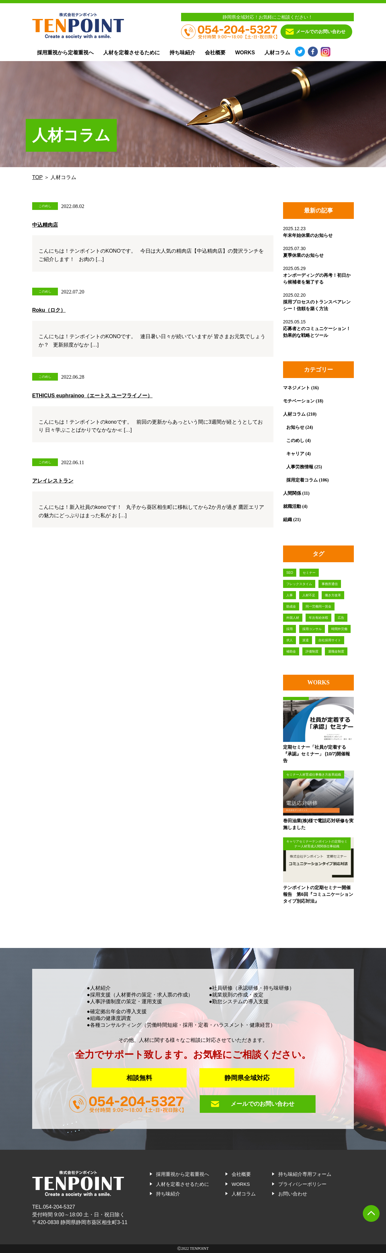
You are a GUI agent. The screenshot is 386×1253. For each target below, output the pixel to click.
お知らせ (295, 427)
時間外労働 (339, 629)
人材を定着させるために (131, 52)
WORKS (245, 52)
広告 (341, 617)
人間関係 (292, 493)
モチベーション (299, 400)
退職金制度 (336, 651)
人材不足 (308, 595)
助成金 (291, 606)
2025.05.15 (317, 328)
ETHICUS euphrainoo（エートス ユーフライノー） (92, 395)
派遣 (305, 640)
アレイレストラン (52, 480)
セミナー (309, 572)
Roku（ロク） (49, 310)
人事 (289, 595)
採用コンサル (312, 629)
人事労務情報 (299, 466)
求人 (289, 640)
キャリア (295, 453)
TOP (37, 177)
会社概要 (215, 52)
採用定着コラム (302, 479)
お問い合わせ (292, 1193)
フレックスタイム (299, 584)
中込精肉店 (45, 225)
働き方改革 (333, 595)
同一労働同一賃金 (318, 606)
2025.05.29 (317, 275)
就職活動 (292, 506)
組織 (287, 519)
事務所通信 (330, 584)
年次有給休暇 (318, 617)
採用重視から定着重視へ (65, 52)
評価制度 (312, 651)
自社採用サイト (329, 640)
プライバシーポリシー (302, 1184)
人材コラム (277, 52)
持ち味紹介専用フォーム (304, 1174)
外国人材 (292, 617)
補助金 (291, 651)
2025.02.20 (317, 302)
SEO (289, 572)
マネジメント (296, 387)
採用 (289, 629)
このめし (295, 440)
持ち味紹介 (182, 52)
